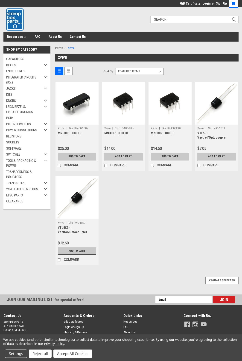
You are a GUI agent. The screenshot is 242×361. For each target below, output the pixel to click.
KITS (9, 94)
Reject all (40, 353)
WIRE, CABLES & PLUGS (22, 189)
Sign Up (221, 3)
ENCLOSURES (15, 71)
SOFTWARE (13, 148)
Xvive (71, 47)
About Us (55, 37)
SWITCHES (13, 154)
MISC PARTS (14, 195)
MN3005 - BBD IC (69, 133)
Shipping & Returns (75, 332)
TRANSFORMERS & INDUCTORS (19, 174)
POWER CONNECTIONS (21, 130)
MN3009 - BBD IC (162, 133)
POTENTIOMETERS (18, 124)
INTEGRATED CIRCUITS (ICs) (21, 80)
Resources (16, 37)
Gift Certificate (190, 3)
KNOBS (11, 101)
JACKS (11, 89)
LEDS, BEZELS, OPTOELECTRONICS (19, 109)
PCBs (10, 118)
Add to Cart (77, 156)
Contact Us (78, 37)
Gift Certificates (73, 321)
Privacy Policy (54, 343)
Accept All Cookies (72, 353)
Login (207, 3)
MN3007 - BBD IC (116, 133)
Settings (16, 353)
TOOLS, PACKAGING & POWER (21, 163)
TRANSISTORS (16, 183)
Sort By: (109, 71)
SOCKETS (12, 142)
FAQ (38, 37)
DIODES (11, 65)
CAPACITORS (15, 59)
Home (59, 47)
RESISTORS (13, 136)
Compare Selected (222, 280)
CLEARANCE (14, 201)
